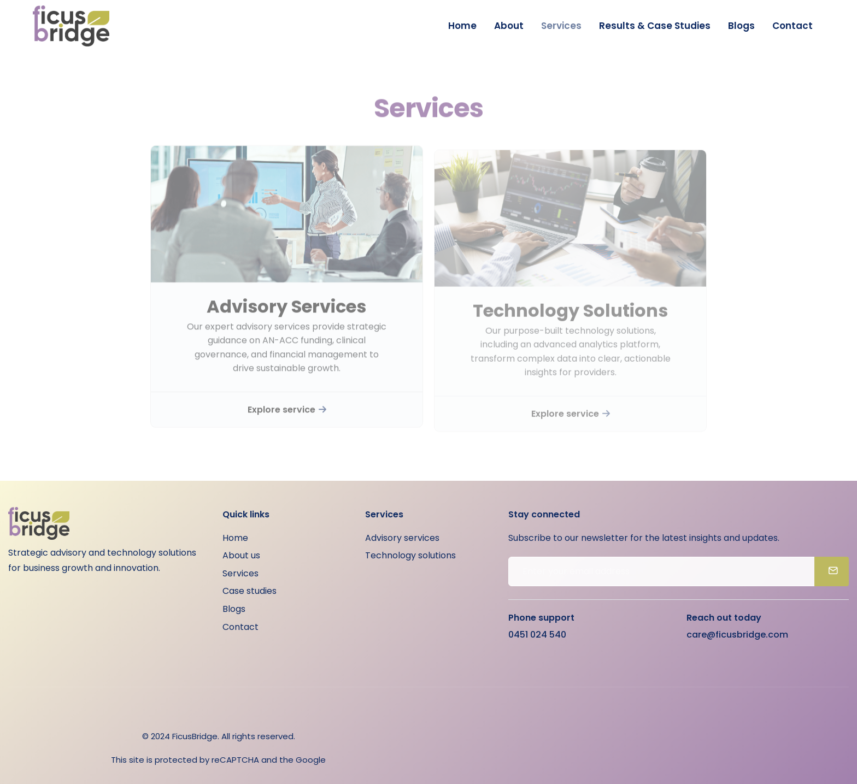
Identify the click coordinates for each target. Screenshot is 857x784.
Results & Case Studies (655, 25)
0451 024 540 (537, 634)
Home (462, 25)
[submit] (831, 571)
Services (561, 25)
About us (241, 555)
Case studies (249, 591)
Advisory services (402, 538)
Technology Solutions (570, 317)
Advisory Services (286, 312)
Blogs (741, 25)
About (509, 25)
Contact (792, 25)
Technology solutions (410, 555)
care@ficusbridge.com (737, 634)
